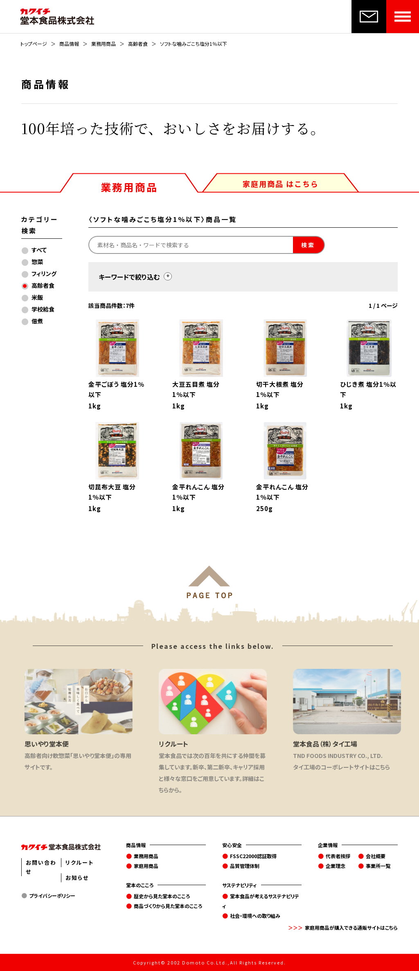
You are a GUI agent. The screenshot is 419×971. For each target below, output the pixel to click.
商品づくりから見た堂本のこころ (168, 905)
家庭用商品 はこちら (281, 183)
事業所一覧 (378, 865)
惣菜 (37, 262)
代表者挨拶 (338, 855)
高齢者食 (138, 43)
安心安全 (232, 844)
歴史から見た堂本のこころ (162, 896)
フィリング (44, 273)
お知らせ (77, 877)
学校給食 (43, 309)
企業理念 (335, 865)
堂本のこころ (139, 884)
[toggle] (168, 276)
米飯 (37, 297)
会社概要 (375, 855)
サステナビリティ (239, 884)
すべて (39, 250)
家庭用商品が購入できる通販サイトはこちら (351, 927)
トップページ (33, 43)
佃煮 (37, 321)
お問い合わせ (41, 867)
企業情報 (328, 844)
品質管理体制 (244, 865)
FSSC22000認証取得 (253, 855)
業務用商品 (103, 43)
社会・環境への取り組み (255, 915)
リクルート (79, 862)
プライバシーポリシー (52, 895)
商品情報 (69, 43)
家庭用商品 (146, 865)
